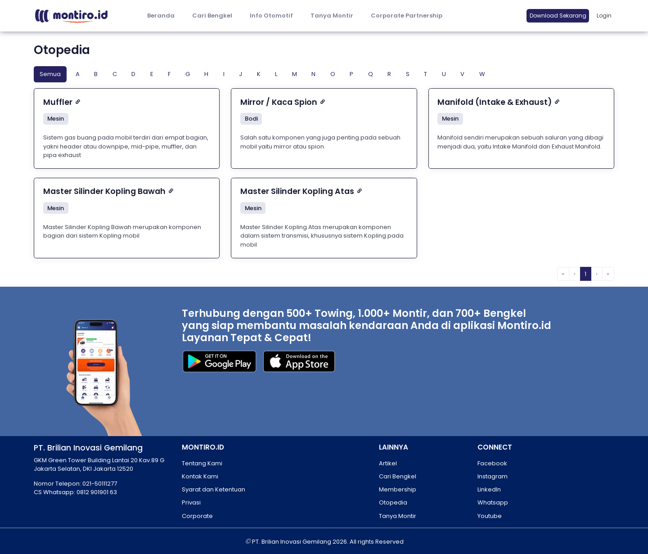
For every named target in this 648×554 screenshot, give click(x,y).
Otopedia (393, 502)
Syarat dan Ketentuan (213, 489)
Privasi (191, 502)
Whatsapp (492, 502)
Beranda (161, 15)
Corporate (197, 516)
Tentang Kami (202, 463)
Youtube (489, 516)
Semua (50, 74)
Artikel (388, 463)
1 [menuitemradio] (585, 274)
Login (604, 15)
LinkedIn (489, 489)
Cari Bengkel (212, 15)
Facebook (492, 463)
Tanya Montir (331, 15)
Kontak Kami (200, 476)
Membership (397, 489)
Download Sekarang (558, 15)
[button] (271, 16)
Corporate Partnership (406, 15)
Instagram (492, 476)
